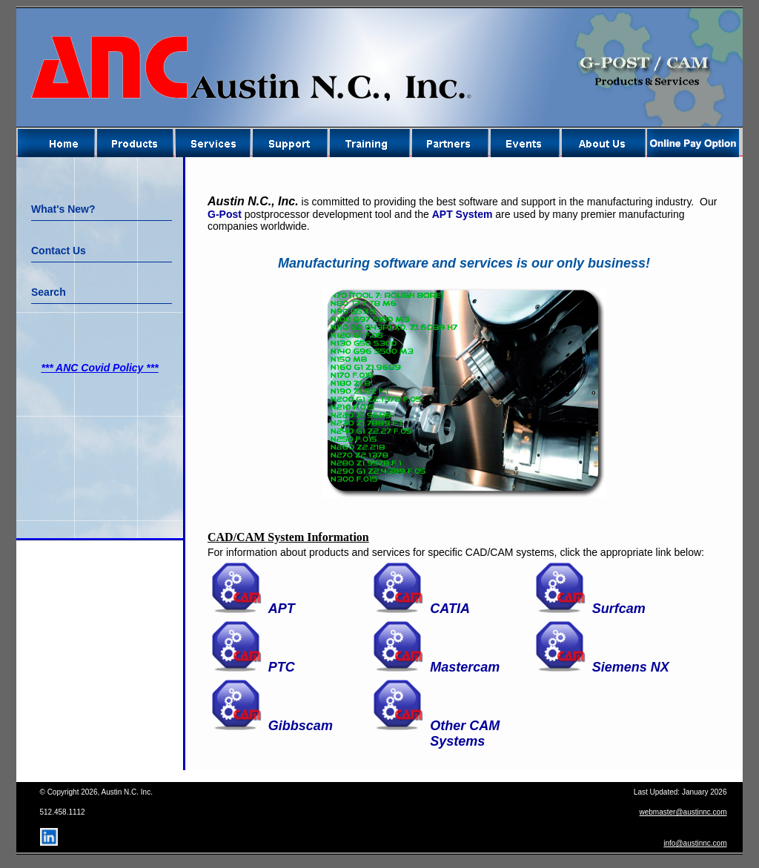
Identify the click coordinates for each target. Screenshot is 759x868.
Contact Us (58, 250)
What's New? (63, 209)
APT (281, 608)
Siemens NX (630, 667)
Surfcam (619, 608)
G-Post (225, 214)
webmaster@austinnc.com (683, 812)
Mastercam (465, 667)
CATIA (450, 608)
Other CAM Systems (465, 733)
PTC (281, 667)
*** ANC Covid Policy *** (99, 368)
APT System (462, 214)
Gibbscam (300, 725)
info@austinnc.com (694, 843)
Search (48, 292)
